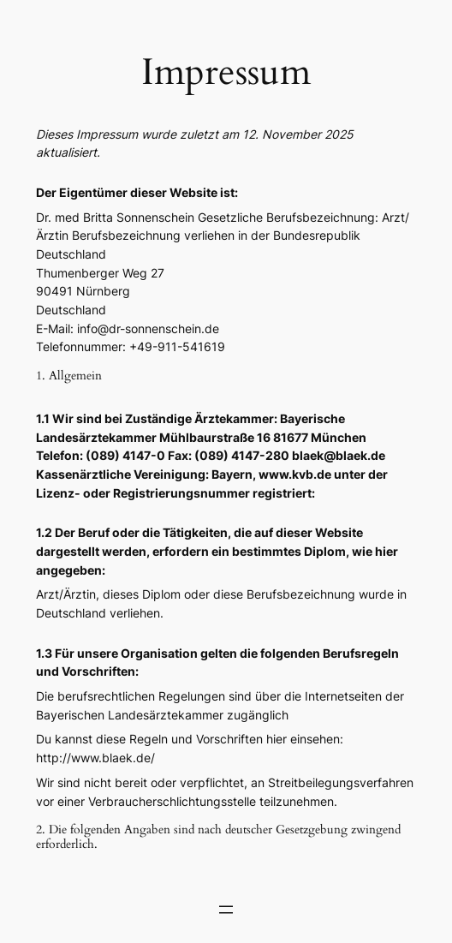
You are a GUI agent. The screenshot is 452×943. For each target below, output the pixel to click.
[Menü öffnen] (226, 909)
